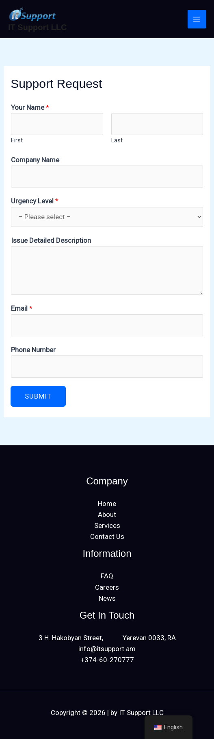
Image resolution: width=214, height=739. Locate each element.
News (107, 598)
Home (107, 503)
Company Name (35, 160)
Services (107, 525)
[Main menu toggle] (197, 19)
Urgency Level (34, 201)
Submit (38, 396)
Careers (107, 587)
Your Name (30, 107)
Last (117, 140)
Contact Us (107, 536)
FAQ (107, 576)
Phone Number (33, 350)
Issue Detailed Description (51, 240)
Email (21, 308)
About (107, 514)
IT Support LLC (37, 27)
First (17, 140)
